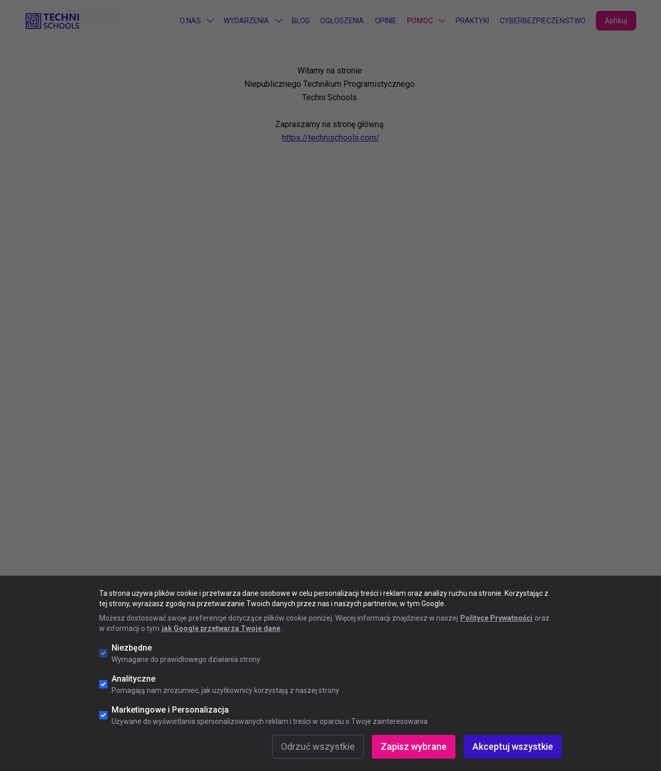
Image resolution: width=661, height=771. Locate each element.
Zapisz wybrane (414, 746)
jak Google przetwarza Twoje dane (221, 628)
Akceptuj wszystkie (513, 746)
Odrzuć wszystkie (318, 746)
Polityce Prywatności (496, 618)
